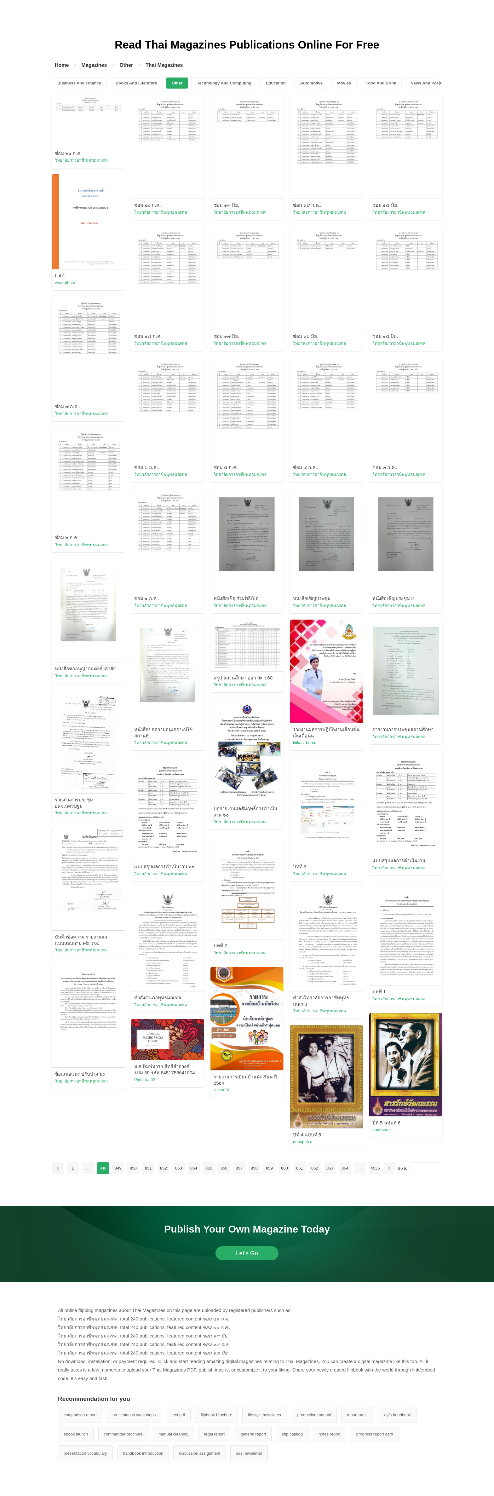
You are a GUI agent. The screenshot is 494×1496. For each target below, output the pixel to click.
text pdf (178, 1414)
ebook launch (76, 1434)
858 (254, 1168)
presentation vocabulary (85, 1453)
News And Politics (428, 83)
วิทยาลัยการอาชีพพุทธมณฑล (81, 160)
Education (276, 83)
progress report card (374, 1434)
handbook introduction (143, 1453)
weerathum (65, 282)
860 (284, 1168)
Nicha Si (221, 1090)
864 (345, 1168)
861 (299, 1168)
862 (314, 1168)
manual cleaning (173, 1434)
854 (193, 1168)
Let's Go (247, 1253)
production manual (314, 1414)
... (87, 1168)
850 (133, 1168)
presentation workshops (134, 1414)
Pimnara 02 (144, 1079)
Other (126, 65)
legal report (214, 1434)
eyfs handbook (397, 1414)
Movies (344, 83)
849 (118, 1168)
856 (224, 1168)
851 (148, 1168)
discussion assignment (199, 1453)
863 (329, 1168)
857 (239, 1168)
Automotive (311, 83)
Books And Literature (136, 83)
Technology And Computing (224, 83)
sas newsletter (249, 1453)
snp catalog (292, 1434)
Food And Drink (380, 83)
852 (163, 1168)
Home (62, 65)
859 (269, 1168)
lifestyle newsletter (264, 1414)
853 (178, 1168)
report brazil (358, 1414)
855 (208, 1168)
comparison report (80, 1414)
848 (103, 1168)
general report (253, 1434)
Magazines (94, 65)
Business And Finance (79, 83)
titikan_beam (304, 742)
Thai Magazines (164, 65)
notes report (329, 1434)
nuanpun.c (382, 1130)
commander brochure (123, 1434)
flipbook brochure (216, 1414)
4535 (375, 1168)
